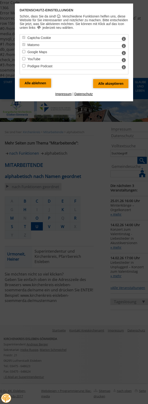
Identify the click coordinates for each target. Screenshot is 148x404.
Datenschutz (83, 94)
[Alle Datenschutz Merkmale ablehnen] (35, 83)
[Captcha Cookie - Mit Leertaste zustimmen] (23, 37)
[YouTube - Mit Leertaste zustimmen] (23, 58)
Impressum (63, 94)
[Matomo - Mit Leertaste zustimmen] (23, 44)
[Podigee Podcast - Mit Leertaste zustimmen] (23, 65)
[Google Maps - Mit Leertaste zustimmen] (23, 51)
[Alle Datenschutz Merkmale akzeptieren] (110, 83)
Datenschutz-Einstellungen (46, 10)
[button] (6, 398)
